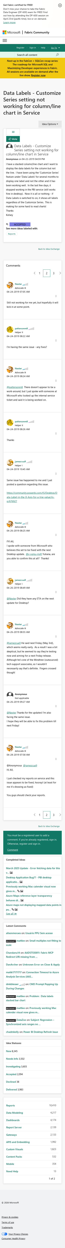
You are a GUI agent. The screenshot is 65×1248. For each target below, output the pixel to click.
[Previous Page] (33, 273)
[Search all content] (38, 55)
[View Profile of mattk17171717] (14, 972)
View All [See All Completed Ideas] (11, 914)
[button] (56, 296)
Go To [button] (54, 47)
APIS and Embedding (18, 1142)
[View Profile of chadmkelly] (12, 1031)
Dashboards (12, 1120)
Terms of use (8, 1222)
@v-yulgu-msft (34, 554)
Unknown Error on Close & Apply (41, 964)
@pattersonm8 (15, 387)
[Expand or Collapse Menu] (4, 40)
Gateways (11, 1134)
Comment (12, 849)
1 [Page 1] (39, 273)
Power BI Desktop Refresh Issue (40, 1031)
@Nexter (11, 598)
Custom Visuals (14, 1149)
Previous (44, 1178)
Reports (12, 233)
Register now (38, 75)
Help (43, 47)
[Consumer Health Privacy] (33, 1238)
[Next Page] (59, 273)
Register (20, 47)
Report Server (14, 1127)
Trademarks (7, 1227)
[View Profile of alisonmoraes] (13, 933)
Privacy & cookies (10, 1217)
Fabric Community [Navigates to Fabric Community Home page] (37, 32)
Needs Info (12, 1058)
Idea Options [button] (49, 124)
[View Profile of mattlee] (21, 940)
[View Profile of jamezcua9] (20, 461)
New (9, 1051)
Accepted (20, 224)
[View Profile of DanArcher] (12, 964)
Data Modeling (14, 1112)
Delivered (12, 1089)
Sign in (32, 47)
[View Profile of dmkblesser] (12, 984)
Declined (11, 1081)
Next (59, 1178)
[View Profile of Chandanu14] (13, 952)
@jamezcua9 (14, 643)
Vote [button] (14, 139)
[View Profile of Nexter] (18, 283)
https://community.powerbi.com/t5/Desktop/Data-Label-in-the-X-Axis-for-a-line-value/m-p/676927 (32, 497)
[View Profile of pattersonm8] (21, 328)
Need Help (12, 1171)
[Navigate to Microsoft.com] (11, 32)
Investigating (13, 1066)
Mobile (10, 1164)
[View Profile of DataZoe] (21, 1019)
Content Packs (14, 1156)
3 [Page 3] (54, 273)
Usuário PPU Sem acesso (39, 933)
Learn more (9, 22)
